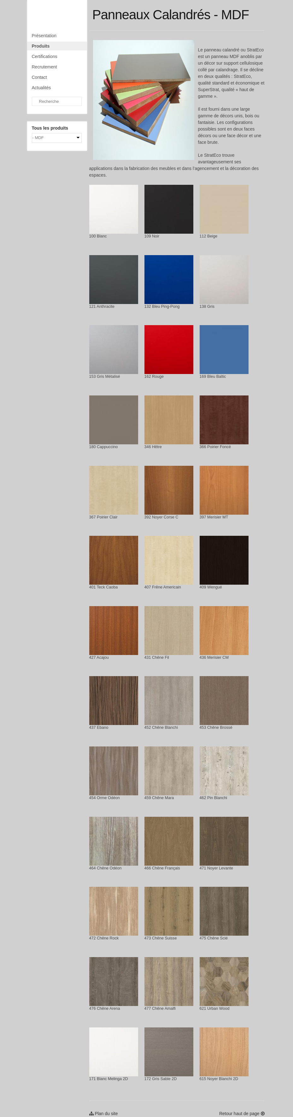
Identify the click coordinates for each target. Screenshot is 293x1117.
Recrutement (44, 66)
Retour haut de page (242, 1113)
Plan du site (103, 1113)
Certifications (44, 56)
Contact (39, 77)
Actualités (41, 87)
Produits (41, 46)
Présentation (44, 35)
